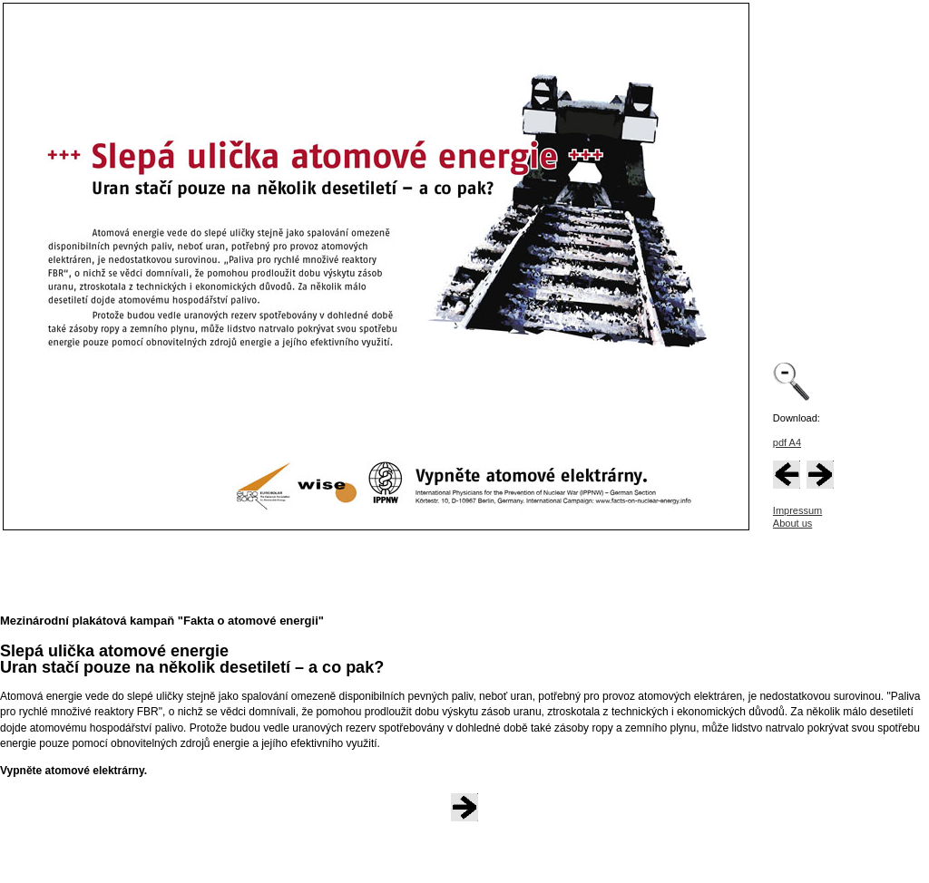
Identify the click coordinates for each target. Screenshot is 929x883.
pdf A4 (787, 442)
